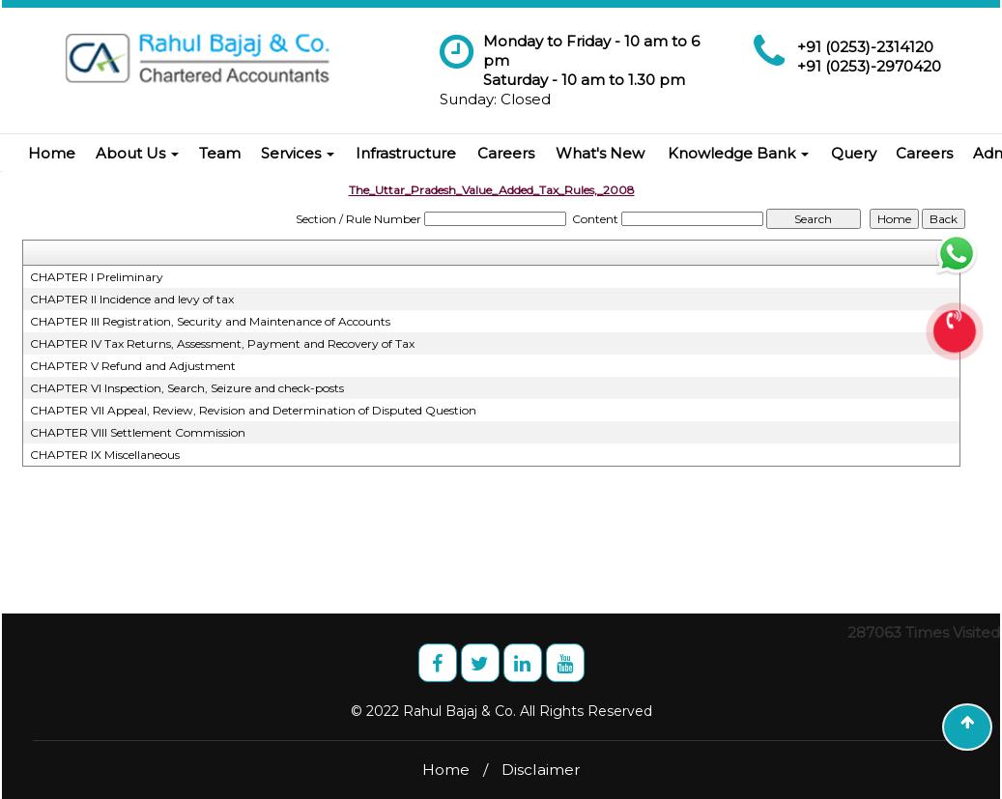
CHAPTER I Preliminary (96, 277)
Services (297, 153)
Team (220, 153)
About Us (137, 153)
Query (853, 153)
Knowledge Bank (738, 153)
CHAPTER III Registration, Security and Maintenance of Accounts (210, 321)
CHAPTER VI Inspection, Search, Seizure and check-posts (187, 388)
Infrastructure (406, 153)
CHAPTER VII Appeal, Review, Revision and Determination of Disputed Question (253, 410)
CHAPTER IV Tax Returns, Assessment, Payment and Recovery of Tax (222, 343)
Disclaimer (541, 769)
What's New (600, 153)
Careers (505, 153)
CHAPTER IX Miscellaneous (105, 454)
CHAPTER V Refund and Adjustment (133, 365)
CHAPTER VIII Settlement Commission (137, 432)
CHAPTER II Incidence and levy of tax (132, 299)
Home (51, 153)
